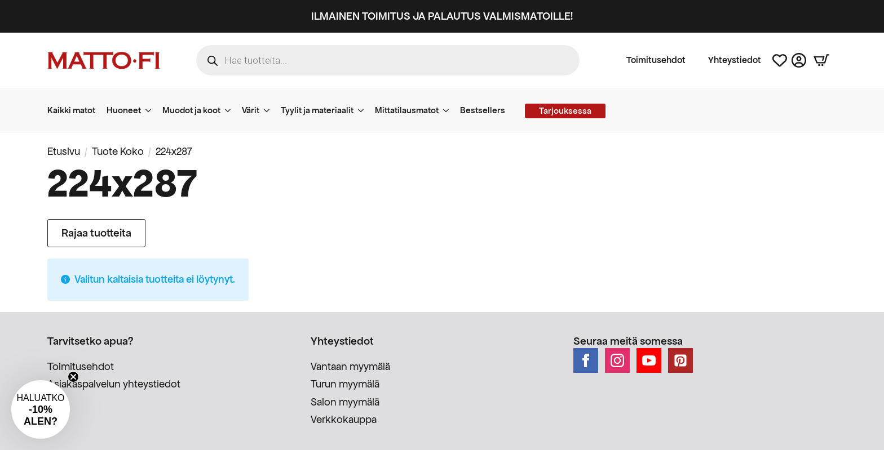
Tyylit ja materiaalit (317, 110)
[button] (40, 409)
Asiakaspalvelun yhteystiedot (113, 383)
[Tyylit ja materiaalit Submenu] (364, 110)
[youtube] (649, 360)
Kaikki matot (71, 110)
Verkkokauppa (344, 419)
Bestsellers (482, 110)
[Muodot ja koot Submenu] (231, 110)
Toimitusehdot (656, 60)
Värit (250, 110)
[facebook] (585, 360)
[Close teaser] (73, 376)
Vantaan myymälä (350, 366)
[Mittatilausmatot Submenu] (449, 110)
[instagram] (617, 360)
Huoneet (124, 110)
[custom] (680, 360)
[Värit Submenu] (270, 110)
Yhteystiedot (734, 60)
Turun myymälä (345, 383)
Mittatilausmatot (407, 110)
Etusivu (63, 151)
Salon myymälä (345, 401)
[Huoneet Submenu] (151, 110)
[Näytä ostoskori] (821, 60)
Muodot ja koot (191, 110)
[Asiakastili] (799, 60)
